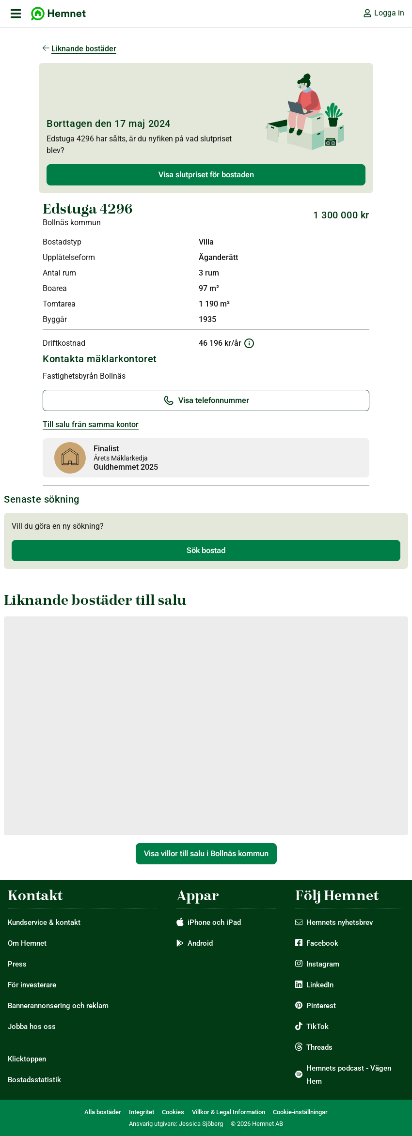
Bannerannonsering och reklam (58, 1005)
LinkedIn (319, 985)
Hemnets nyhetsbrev (339, 922)
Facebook (322, 943)
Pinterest (321, 1005)
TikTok (317, 1026)
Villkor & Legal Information (228, 1112)
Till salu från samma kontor (91, 424)
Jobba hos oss (32, 1026)
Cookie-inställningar (300, 1112)
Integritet (141, 1112)
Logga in (383, 13)
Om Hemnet (27, 943)
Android (200, 943)
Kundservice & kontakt (44, 922)
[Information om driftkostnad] (249, 343)
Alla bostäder (102, 1112)
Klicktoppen (27, 1059)
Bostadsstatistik (34, 1079)
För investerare (32, 985)
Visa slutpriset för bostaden (206, 174)
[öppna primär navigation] (15, 13)
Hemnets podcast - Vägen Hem (348, 1075)
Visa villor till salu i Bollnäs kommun (206, 853)
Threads (319, 1047)
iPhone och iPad (214, 922)
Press (17, 964)
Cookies (173, 1112)
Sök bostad (206, 550)
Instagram (322, 964)
